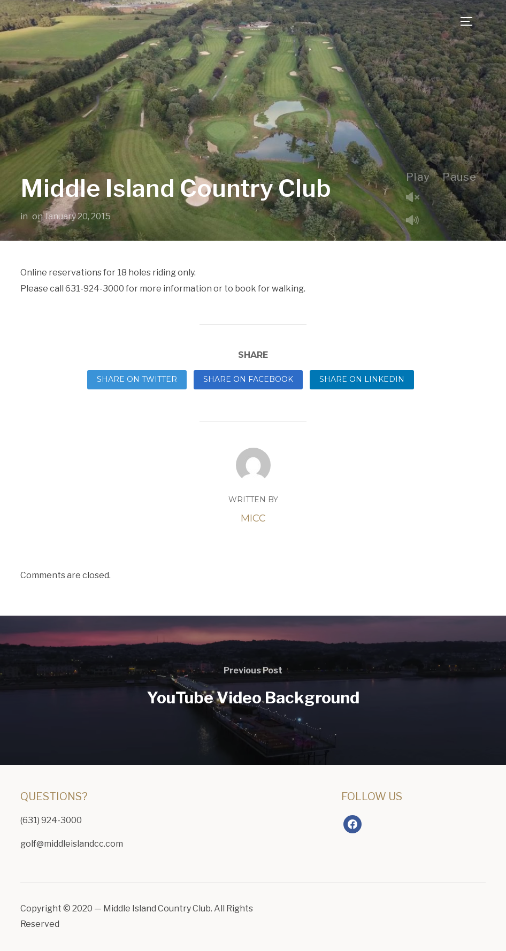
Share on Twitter (137, 379)
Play (418, 177)
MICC (253, 518)
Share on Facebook (248, 379)
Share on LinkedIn (361, 379)
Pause (459, 177)
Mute (416, 221)
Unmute (416, 198)
